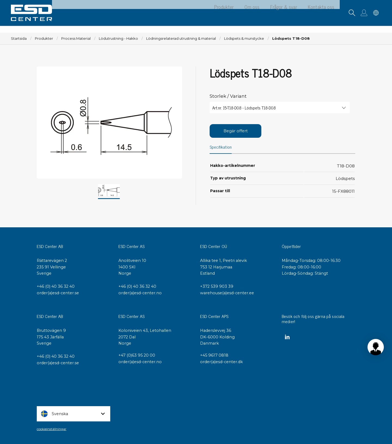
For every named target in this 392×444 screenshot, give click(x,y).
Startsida (19, 38)
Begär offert (235, 130)
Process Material (76, 38)
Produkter (44, 38)
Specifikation (221, 148)
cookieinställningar (51, 429)
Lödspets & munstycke (244, 38)
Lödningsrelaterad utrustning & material (181, 38)
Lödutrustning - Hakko (118, 38)
